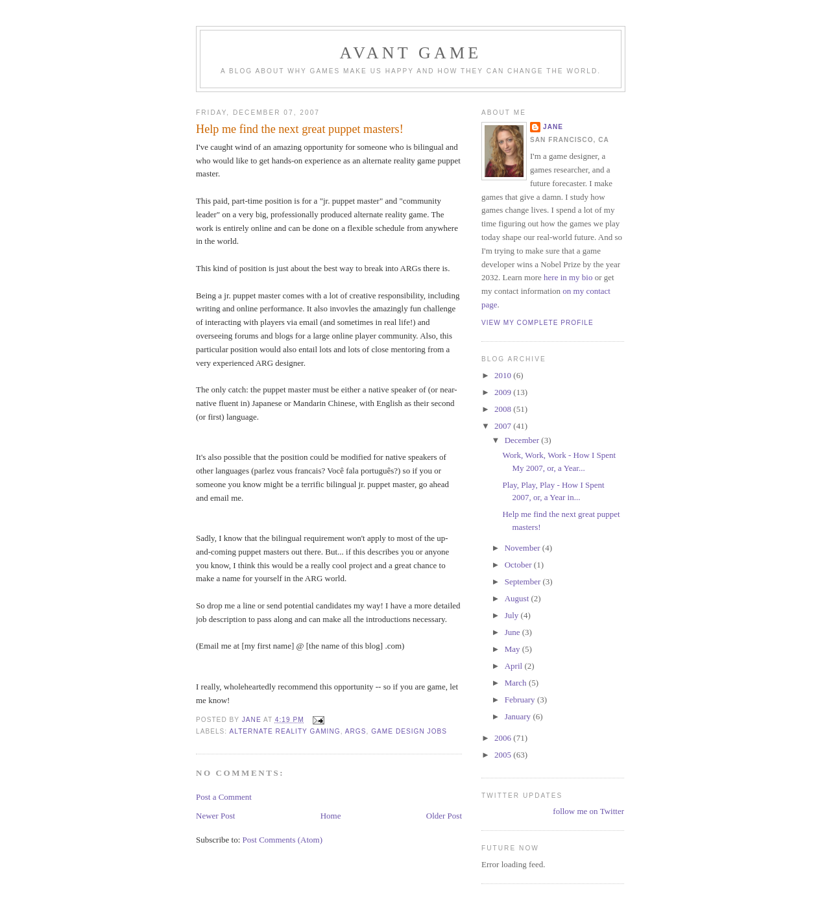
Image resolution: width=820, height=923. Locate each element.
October (519, 564)
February (521, 699)
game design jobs (409, 731)
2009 (503, 392)
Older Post (444, 816)
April (515, 666)
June (513, 632)
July (513, 615)
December (523, 440)
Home (330, 816)
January (519, 716)
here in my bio (568, 277)
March (517, 683)
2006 (503, 738)
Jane (553, 126)
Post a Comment (224, 797)
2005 (503, 755)
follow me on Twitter (588, 811)
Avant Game (411, 52)
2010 (503, 375)
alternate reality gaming (284, 731)
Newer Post (215, 816)
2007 (503, 426)
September (524, 581)
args (356, 731)
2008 (503, 409)
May (513, 649)
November (523, 548)
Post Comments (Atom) (283, 840)
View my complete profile (537, 322)
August (518, 598)
